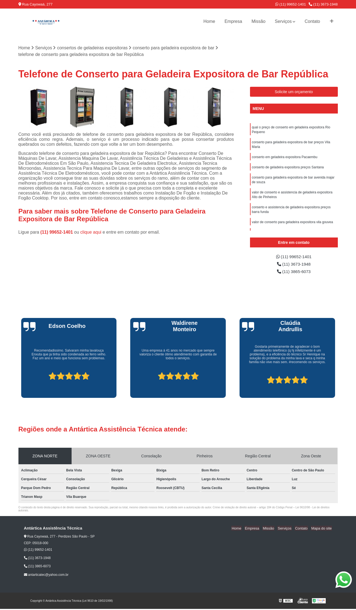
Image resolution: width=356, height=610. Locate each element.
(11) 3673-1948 (323, 4)
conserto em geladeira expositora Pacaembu (284, 158)
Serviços (283, 21)
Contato (312, 21)
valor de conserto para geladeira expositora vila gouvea (292, 226)
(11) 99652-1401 (290, 4)
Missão (258, 21)
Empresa (233, 21)
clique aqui (91, 232)
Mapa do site (322, 529)
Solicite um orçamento (294, 92)
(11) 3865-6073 (294, 272)
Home (209, 21)
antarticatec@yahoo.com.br (46, 575)
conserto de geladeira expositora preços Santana (288, 169)
